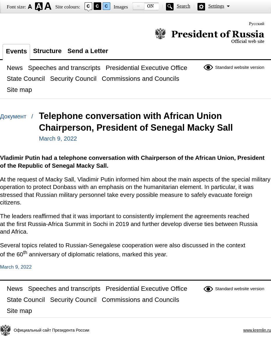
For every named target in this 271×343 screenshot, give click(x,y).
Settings (216, 6)
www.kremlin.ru (257, 330)
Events (16, 51)
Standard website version (239, 67)
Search (183, 6)
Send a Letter (87, 51)
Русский (257, 23)
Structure (47, 51)
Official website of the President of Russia (209, 35)
